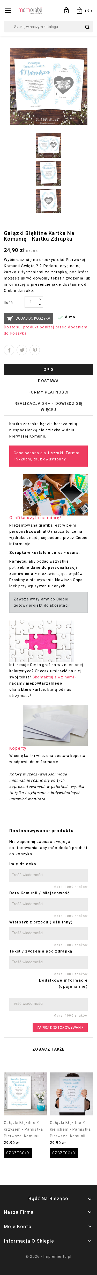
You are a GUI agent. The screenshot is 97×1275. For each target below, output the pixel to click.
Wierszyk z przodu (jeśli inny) (41, 922)
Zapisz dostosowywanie (60, 1028)
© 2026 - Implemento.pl (49, 1256)
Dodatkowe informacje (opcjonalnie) (63, 983)
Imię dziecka (22, 864)
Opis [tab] (48, 369)
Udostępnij (9, 350)
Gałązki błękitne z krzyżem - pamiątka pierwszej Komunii (23, 1129)
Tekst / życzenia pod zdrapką (40, 951)
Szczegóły (18, 1153)
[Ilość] (31, 302)
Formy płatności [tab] (48, 392)
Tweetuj (22, 350)
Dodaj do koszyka (33, 318)
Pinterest (35, 350)
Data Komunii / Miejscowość (39, 893)
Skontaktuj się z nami (53, 677)
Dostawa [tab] (48, 381)
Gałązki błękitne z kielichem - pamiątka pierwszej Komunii (70, 1129)
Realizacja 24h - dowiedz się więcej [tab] (48, 406)
